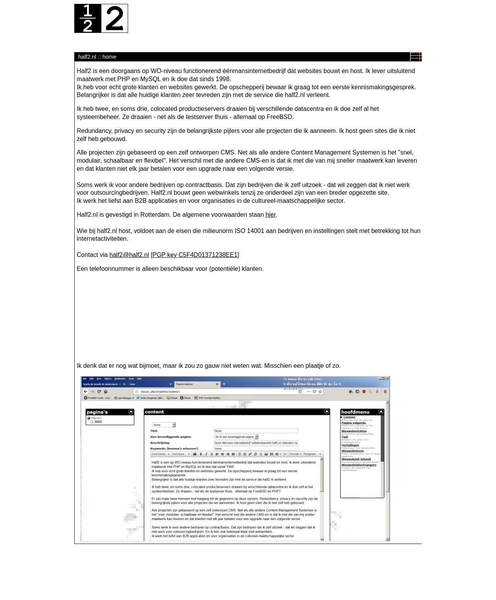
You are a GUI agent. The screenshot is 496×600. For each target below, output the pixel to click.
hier (271, 214)
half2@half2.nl (129, 255)
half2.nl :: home (97, 56)
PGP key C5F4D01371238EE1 (194, 255)
